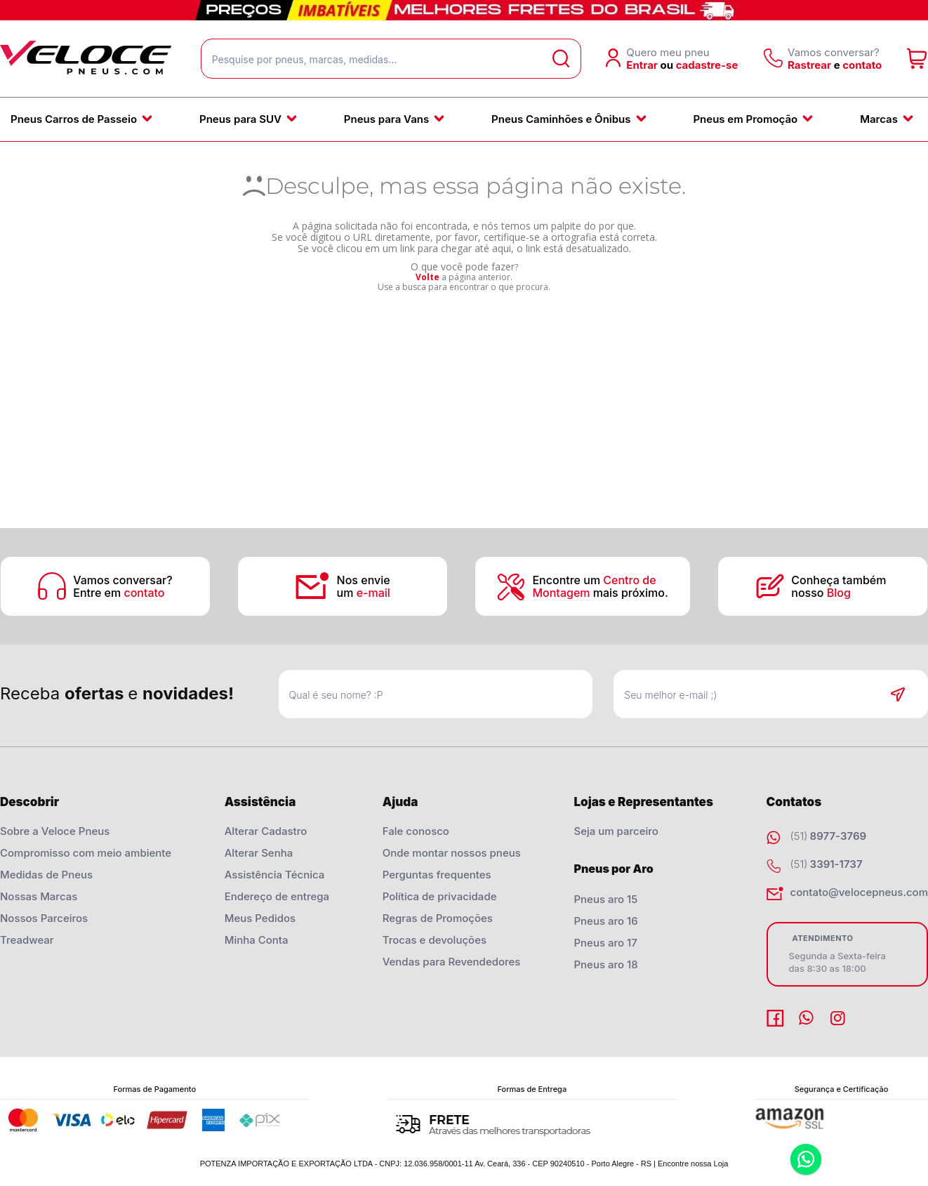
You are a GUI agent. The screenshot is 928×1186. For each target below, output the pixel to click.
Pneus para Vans (386, 119)
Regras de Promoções (438, 918)
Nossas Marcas (38, 896)
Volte (427, 277)
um (363, 592)
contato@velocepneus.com (859, 892)
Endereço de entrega (277, 896)
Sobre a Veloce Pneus (55, 831)
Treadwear (27, 940)
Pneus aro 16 (605, 921)
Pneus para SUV (240, 119)
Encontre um (594, 580)
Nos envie (363, 580)
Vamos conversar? (122, 580)
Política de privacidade (440, 896)
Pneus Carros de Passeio (74, 119)
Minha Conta (257, 940)
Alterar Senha (259, 852)
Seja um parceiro (616, 831)
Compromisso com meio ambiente (85, 852)
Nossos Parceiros (44, 918)
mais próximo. (600, 592)
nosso (821, 592)
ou (667, 65)
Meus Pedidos (260, 918)
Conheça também (840, 580)
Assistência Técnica (275, 874)
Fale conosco (416, 831)
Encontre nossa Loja (693, 1163)
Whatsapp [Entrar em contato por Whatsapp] (806, 1160)
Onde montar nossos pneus (452, 852)
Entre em (118, 592)
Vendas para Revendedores (452, 961)
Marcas (879, 119)
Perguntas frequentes (437, 874)
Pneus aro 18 (605, 964)
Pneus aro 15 (605, 899)
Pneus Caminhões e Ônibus (560, 119)
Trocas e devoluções (434, 940)
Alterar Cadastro (266, 831)
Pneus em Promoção (745, 119)
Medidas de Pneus (46, 874)
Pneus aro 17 (605, 942)
